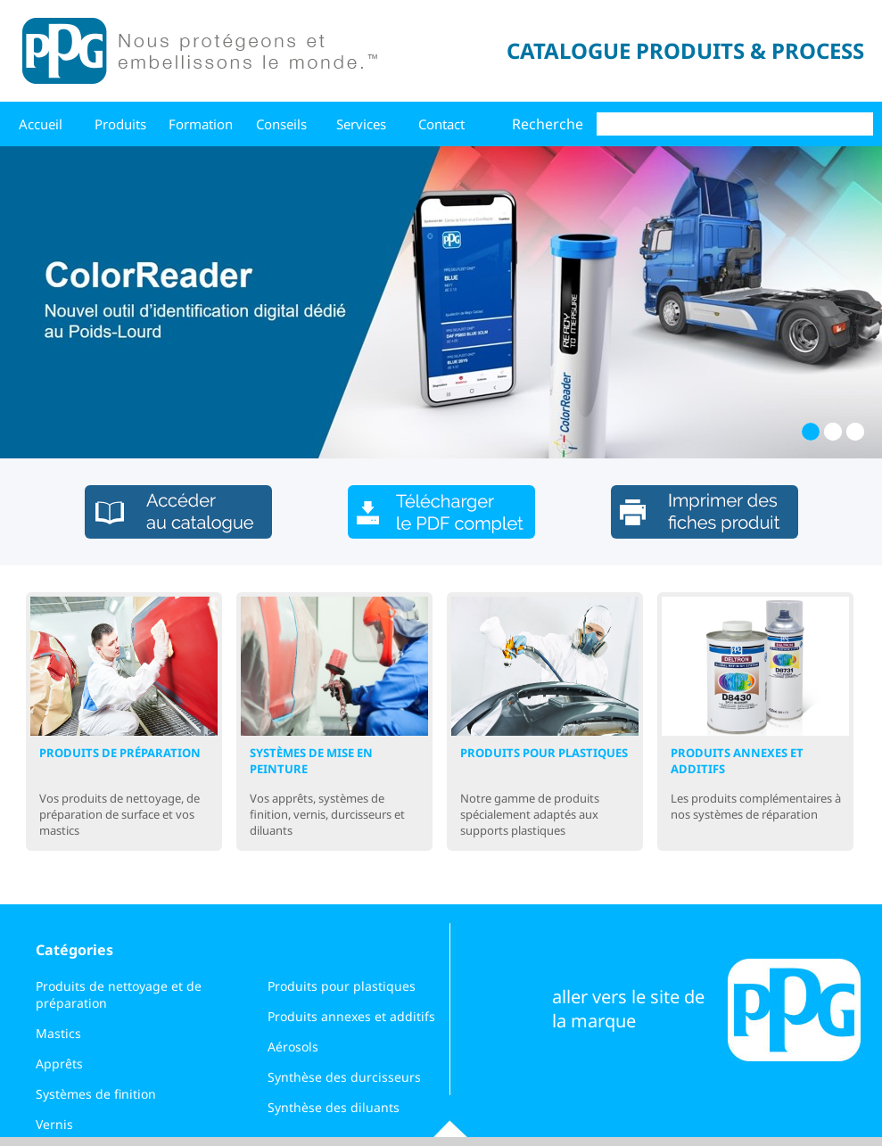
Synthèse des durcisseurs (344, 1076)
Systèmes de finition (96, 1093)
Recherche (547, 124)
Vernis (54, 1124)
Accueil (40, 124)
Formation (201, 124)
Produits (120, 124)
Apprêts (59, 1063)
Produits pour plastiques (342, 985)
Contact (441, 124)
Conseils (281, 124)
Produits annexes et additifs (351, 1016)
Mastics (58, 1033)
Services (361, 124)
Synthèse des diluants (334, 1107)
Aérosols (293, 1046)
